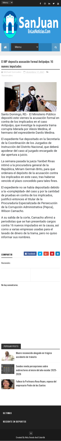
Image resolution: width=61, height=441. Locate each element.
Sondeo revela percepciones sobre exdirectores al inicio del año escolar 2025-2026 (36, 370)
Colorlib (41, 437)
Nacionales (7, 75)
